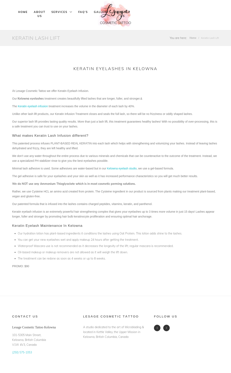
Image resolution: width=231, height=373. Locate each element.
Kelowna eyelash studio (122, 168)
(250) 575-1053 (22, 352)
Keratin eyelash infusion (33, 106)
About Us (39, 14)
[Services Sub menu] (70, 12)
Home (23, 12)
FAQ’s (83, 12)
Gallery (101, 12)
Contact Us (122, 14)
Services (59, 12)
